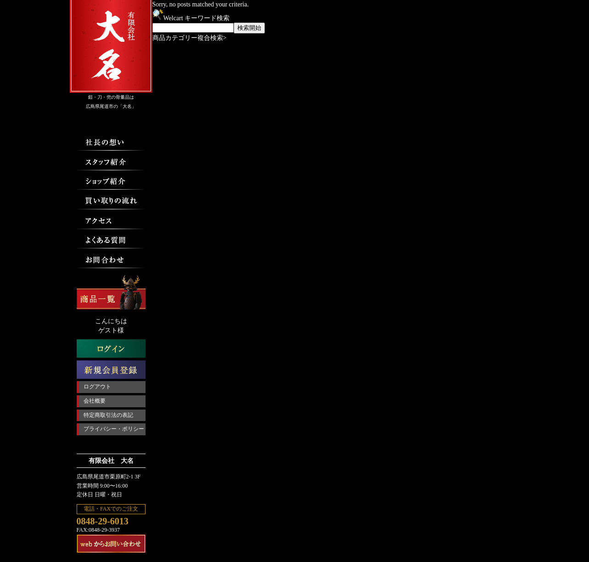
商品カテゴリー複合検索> (189, 37)
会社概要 (95, 401)
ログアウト (97, 386)
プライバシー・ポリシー (114, 429)
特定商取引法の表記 (108, 415)
